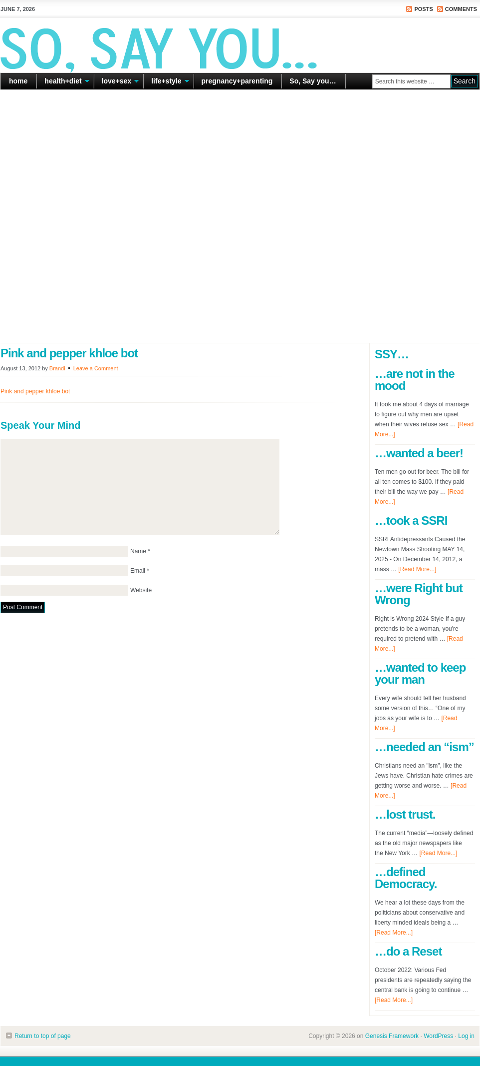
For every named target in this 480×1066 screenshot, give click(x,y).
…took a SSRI (411, 520)
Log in (466, 1036)
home (18, 81)
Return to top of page (42, 1036)
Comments (461, 9)
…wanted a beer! (419, 453)
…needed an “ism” (424, 747)
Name (138, 551)
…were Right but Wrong (419, 594)
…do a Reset (408, 951)
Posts (423, 9)
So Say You (240, 44)
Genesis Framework (392, 1036)
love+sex (116, 83)
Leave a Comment (95, 368)
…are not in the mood (415, 379)
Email (137, 570)
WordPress (438, 1036)
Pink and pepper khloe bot (35, 391)
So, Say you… (312, 81)
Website (141, 590)
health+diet (63, 83)
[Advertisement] (116, 216)
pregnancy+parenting (237, 81)
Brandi (57, 368)
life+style (166, 83)
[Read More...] (417, 569)
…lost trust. (405, 814)
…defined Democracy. (406, 878)
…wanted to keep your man (420, 673)
